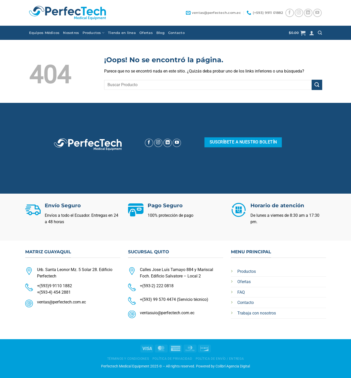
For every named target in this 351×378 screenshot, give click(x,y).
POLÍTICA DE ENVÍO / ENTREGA (220, 359)
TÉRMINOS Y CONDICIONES (128, 359)
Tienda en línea (122, 33)
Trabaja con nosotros (256, 313)
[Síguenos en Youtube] (317, 13)
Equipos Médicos (44, 33)
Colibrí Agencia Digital (232, 366)
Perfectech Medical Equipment (125, 366)
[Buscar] (320, 33)
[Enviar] (317, 85)
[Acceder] (311, 33)
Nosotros (71, 33)
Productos (93, 32)
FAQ (241, 292)
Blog (160, 33)
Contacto (176, 33)
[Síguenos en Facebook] (289, 13)
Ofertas (146, 33)
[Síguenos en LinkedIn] (308, 13)
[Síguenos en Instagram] (299, 13)
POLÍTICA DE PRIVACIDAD (172, 359)
